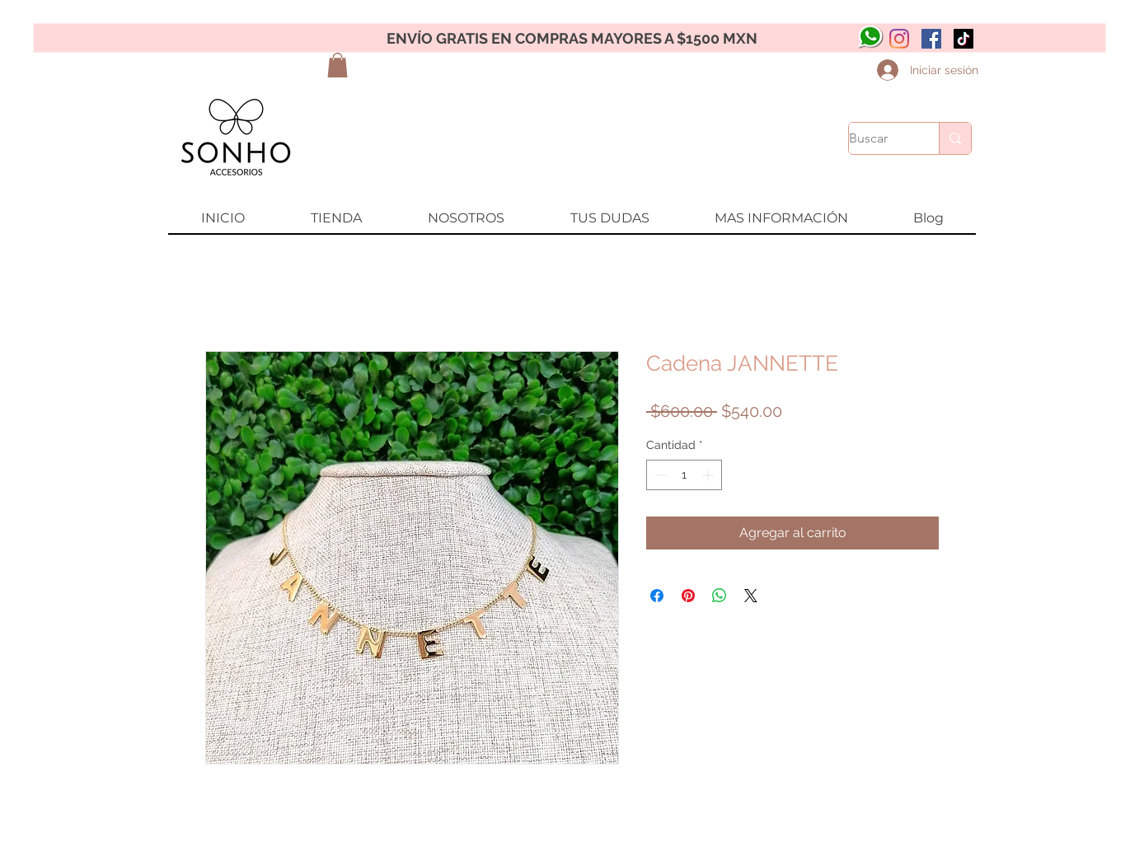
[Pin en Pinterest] (688, 596)
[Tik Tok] (963, 39)
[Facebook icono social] (931, 39)
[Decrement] (659, 475)
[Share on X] (751, 596)
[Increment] (709, 475)
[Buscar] (876, 138)
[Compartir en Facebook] (657, 596)
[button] (337, 65)
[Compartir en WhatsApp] (719, 596)
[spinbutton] (684, 475)
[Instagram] (899, 39)
